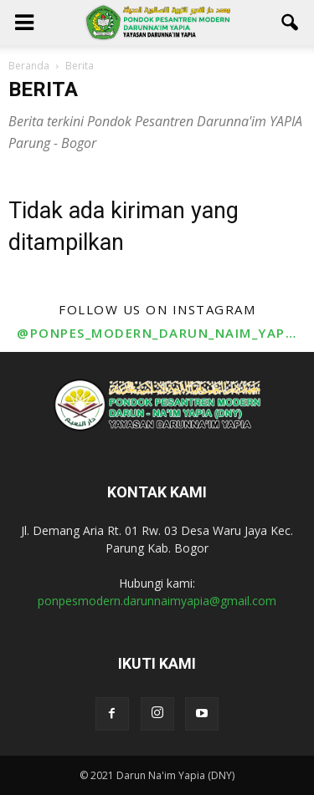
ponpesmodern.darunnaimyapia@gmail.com (157, 601)
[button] (290, 22)
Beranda (28, 66)
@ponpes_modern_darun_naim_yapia (157, 332)
